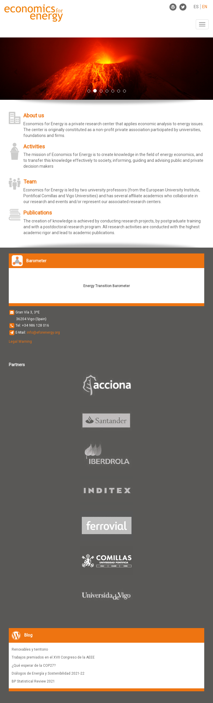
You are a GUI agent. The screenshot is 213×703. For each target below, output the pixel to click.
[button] (16, 68)
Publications (37, 213)
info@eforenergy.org (43, 332)
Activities (34, 146)
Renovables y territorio (30, 649)
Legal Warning (20, 342)
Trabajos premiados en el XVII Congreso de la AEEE (53, 657)
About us (33, 115)
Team (30, 182)
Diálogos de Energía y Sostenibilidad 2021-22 (48, 673)
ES (196, 6)
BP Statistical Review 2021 (33, 681)
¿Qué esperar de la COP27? (34, 665)
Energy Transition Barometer (106, 286)
